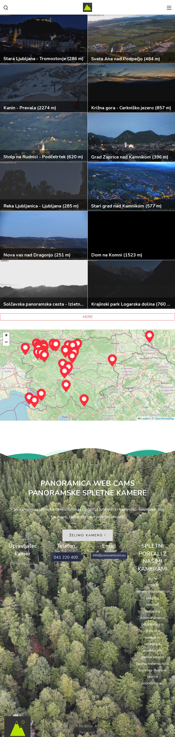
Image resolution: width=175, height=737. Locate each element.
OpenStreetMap (164, 418)
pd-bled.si (152, 644)
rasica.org (152, 611)
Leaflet (143, 418)
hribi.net (152, 604)
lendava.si (152, 630)
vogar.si (153, 584)
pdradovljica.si (153, 624)
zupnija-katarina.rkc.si (152, 663)
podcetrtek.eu (153, 683)
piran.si (152, 676)
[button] (64, 372)
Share (142, 729)
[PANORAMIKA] (87, 7)
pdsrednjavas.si (152, 617)
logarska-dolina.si (152, 670)
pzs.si (152, 578)
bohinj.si (152, 598)
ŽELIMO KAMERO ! (87, 535)
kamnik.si (152, 637)
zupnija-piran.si (152, 657)
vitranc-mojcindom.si (152, 591)
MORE (88, 317)
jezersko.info (152, 650)
